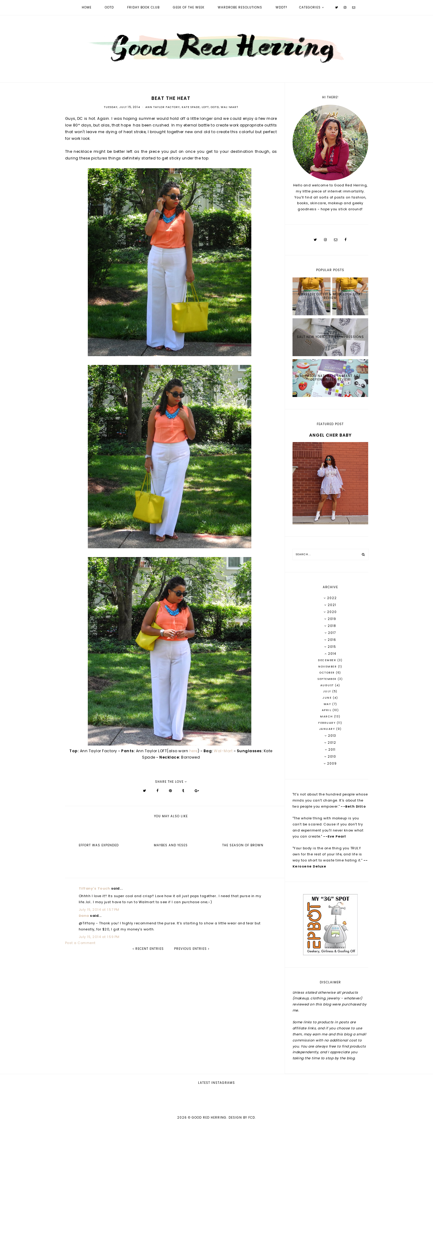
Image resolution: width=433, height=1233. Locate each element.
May (328, 704)
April (327, 710)
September (328, 679)
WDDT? (281, 7)
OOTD (109, 7)
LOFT (205, 107)
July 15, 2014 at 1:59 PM (99, 936)
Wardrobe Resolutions (240, 7)
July (327, 691)
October (327, 672)
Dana (84, 915)
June (327, 698)
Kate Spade (191, 107)
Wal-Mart (229, 107)
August (327, 685)
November (328, 666)
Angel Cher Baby (330, 435)
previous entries (192, 948)
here (193, 750)
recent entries (148, 948)
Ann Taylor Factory (162, 107)
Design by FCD (242, 1224)
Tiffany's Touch (94, 888)
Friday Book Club (143, 7)
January (327, 729)
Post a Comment (80, 942)
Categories (310, 7)
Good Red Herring (209, 1224)
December (327, 660)
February (327, 723)
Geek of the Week (188, 7)
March (327, 716)
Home (86, 7)
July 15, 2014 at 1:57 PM (99, 909)
